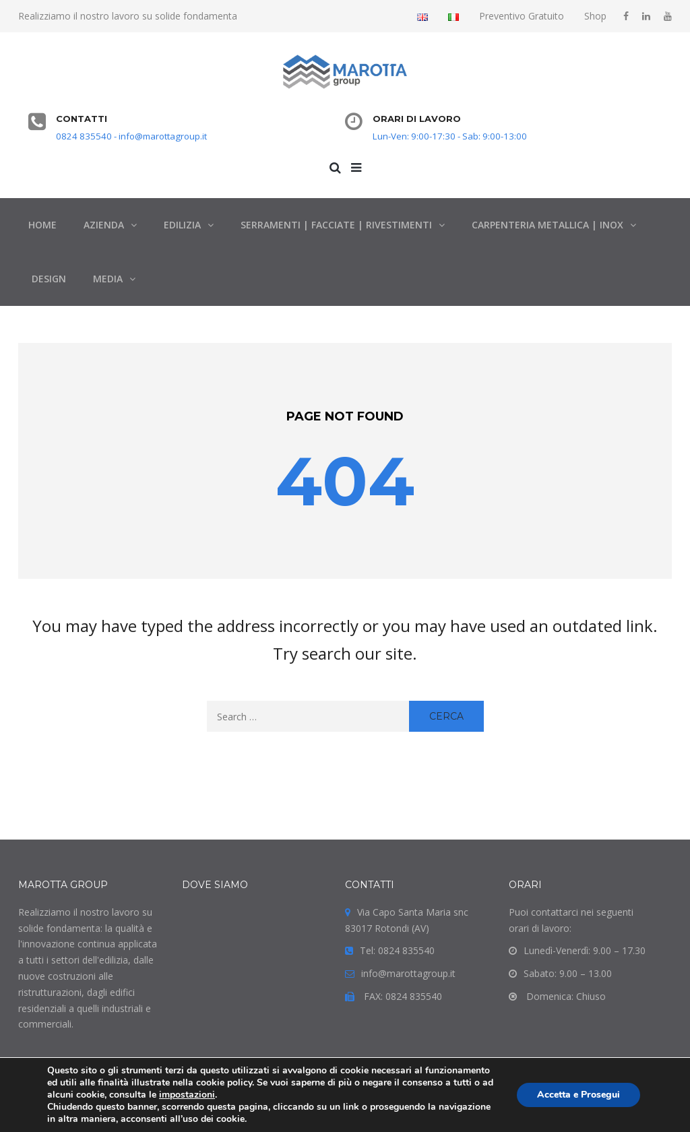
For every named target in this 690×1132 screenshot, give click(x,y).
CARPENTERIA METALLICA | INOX (547, 224)
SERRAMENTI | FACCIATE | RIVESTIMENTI (336, 224)
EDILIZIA (182, 224)
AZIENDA (104, 224)
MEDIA (108, 278)
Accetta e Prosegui (578, 1094)
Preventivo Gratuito (521, 15)
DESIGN (49, 278)
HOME (42, 224)
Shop (595, 15)
